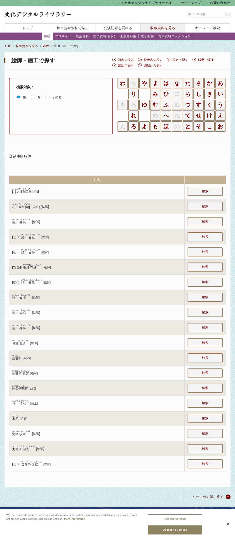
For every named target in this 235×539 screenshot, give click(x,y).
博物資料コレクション (174, 36)
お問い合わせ (220, 3)
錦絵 (47, 36)
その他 (56, 97)
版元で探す (206, 60)
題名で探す (126, 60)
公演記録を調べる (118, 28)
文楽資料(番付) (104, 36)
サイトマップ (191, 3)
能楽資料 (82, 36)
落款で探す (126, 65)
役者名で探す (153, 60)
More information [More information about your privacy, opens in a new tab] (74, 521)
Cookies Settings (175, 521)
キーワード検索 (207, 28)
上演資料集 (128, 36)
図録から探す (153, 65)
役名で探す (180, 60)
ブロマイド (63, 36)
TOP (8, 46)
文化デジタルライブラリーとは (148, 3)
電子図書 (147, 36)
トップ (27, 28)
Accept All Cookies (175, 532)
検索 (205, 191)
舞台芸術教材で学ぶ (73, 28)
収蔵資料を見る (162, 28)
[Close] (228, 527)
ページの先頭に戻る (208, 497)
